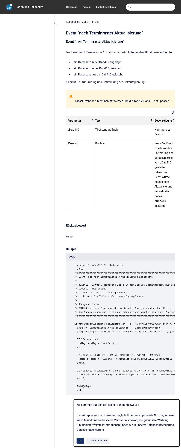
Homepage (71, 7)
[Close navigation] (54, 23)
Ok (80, 440)
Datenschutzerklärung (90, 429)
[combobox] (150, 7)
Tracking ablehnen (97, 440)
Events (95, 22)
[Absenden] (130, 7)
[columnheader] (80, 120)
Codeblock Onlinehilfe (29, 7)
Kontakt (86, 7)
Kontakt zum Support (106, 7)
